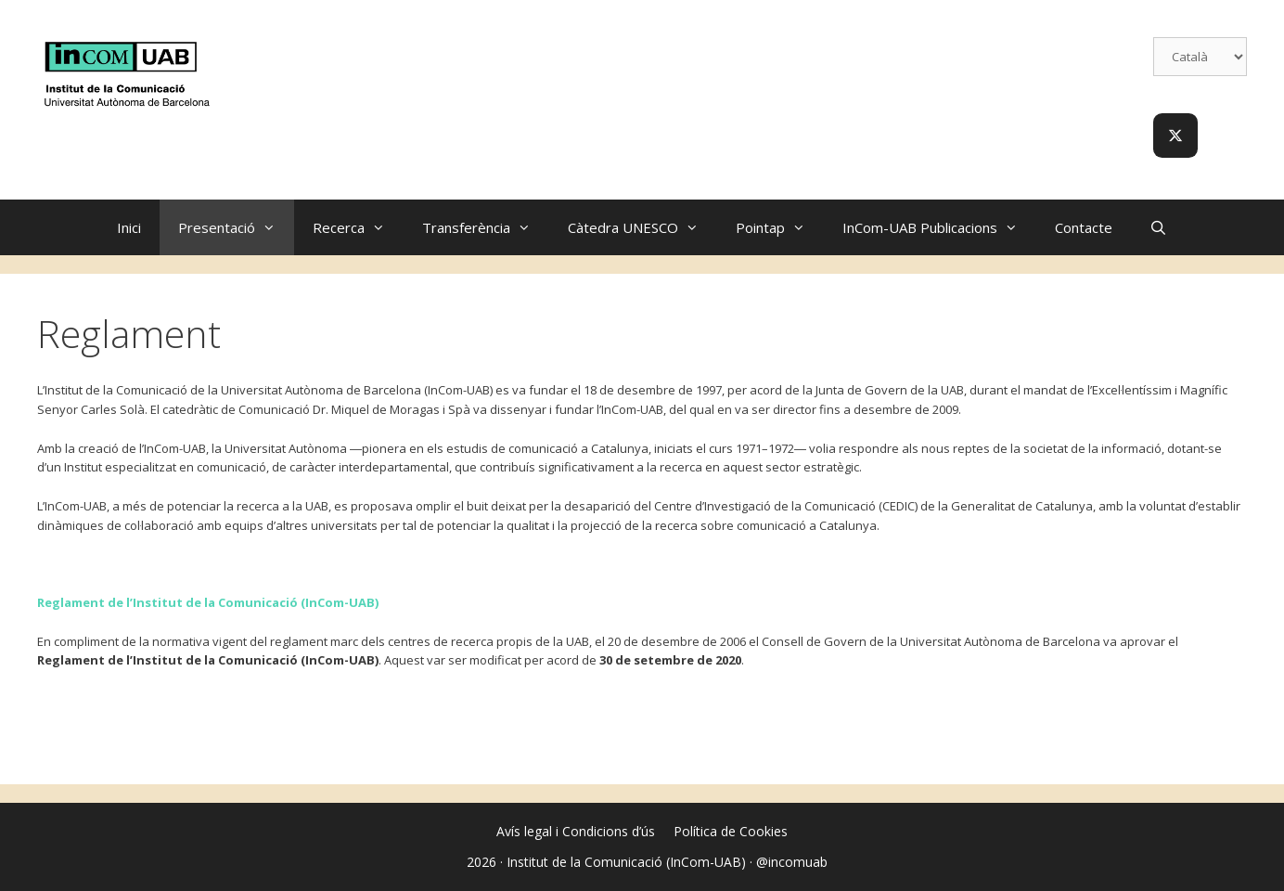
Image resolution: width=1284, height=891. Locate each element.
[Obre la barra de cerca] (1158, 227)
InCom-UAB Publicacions (939, 227)
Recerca (358, 227)
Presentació (236, 227)
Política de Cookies (731, 831)
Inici (129, 227)
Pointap (780, 227)
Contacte (1083, 227)
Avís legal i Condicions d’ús (575, 831)
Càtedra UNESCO (642, 227)
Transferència (485, 227)
